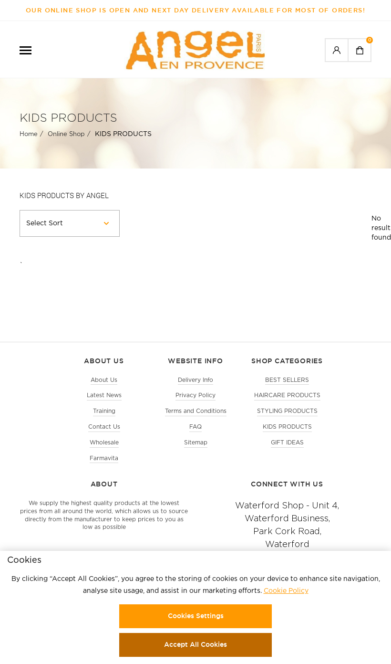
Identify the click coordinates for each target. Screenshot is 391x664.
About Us (104, 380)
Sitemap (195, 442)
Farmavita (104, 458)
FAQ (195, 427)
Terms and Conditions (195, 411)
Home (29, 134)
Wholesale (104, 442)
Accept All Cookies (195, 644)
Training (104, 411)
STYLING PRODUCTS (287, 411)
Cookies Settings (196, 616)
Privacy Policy (195, 395)
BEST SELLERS (287, 380)
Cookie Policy (286, 591)
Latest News (104, 395)
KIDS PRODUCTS (287, 427)
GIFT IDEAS (287, 442)
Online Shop (66, 134)
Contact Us (104, 427)
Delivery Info (195, 380)
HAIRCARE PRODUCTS (287, 395)
